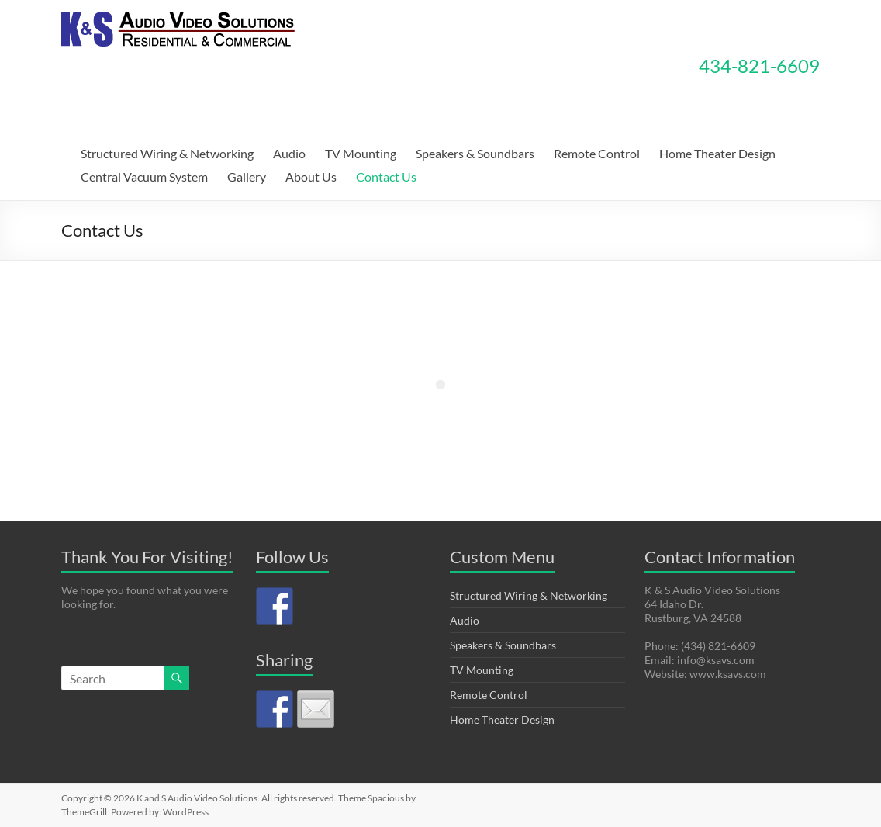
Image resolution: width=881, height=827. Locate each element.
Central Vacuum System (144, 176)
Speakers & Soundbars (475, 153)
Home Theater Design (717, 153)
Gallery (246, 176)
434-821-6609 (759, 65)
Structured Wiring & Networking (167, 153)
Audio (289, 153)
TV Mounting (360, 153)
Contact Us (386, 176)
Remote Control (597, 153)
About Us (311, 176)
